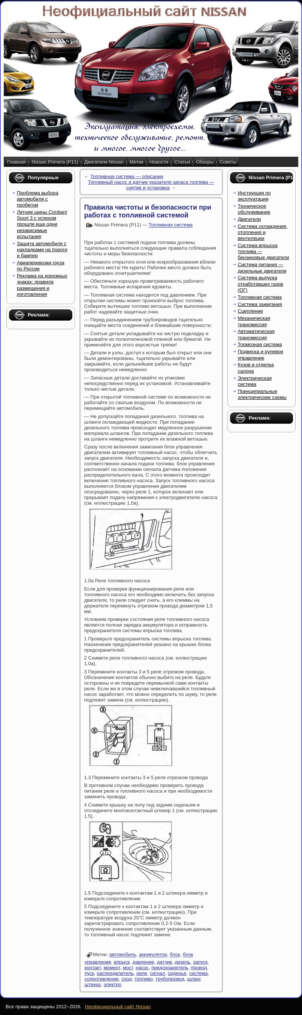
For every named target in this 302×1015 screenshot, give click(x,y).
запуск (200, 962)
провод (199, 967)
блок (175, 955)
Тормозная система (260, 344)
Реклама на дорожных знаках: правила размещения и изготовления (42, 285)
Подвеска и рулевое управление (260, 354)
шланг (193, 979)
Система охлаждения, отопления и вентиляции (263, 232)
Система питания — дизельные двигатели (262, 267)
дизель (182, 962)
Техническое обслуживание (254, 209)
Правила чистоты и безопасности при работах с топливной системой (147, 211)
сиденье (177, 973)
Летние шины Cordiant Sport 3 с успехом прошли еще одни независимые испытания (42, 224)
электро (112, 984)
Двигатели (249, 219)
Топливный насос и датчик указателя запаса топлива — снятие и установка (151, 184)
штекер (93, 984)
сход (126, 979)
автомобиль (122, 955)
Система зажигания (260, 304)
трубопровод (169, 979)
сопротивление (102, 979)
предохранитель (169, 967)
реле (141, 973)
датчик (164, 962)
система (198, 973)
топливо (144, 979)
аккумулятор (153, 955)
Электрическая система (255, 381)
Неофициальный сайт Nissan (118, 1006)
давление (143, 962)
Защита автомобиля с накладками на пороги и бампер (42, 250)
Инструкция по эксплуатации (254, 196)
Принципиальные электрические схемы (262, 394)
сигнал (157, 973)
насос (142, 967)
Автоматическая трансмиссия (256, 334)
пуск (89, 973)
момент (111, 967)
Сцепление (250, 311)
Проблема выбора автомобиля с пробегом (37, 199)
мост (128, 967)
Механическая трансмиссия (254, 321)
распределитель (115, 973)
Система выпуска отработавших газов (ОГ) (260, 284)
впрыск (122, 962)
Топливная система (171, 225)
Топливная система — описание (126, 176)
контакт (93, 967)
